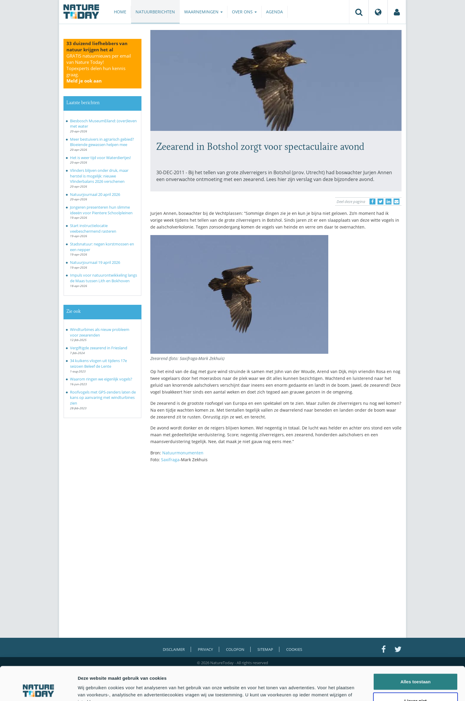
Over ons (244, 12)
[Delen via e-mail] (396, 201)
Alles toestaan (415, 649)
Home (120, 12)
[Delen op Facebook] (372, 201)
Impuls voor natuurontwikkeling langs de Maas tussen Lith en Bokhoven (103, 277)
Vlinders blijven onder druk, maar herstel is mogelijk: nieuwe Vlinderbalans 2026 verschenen (99, 176)
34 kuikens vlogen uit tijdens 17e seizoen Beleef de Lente (98, 363)
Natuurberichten (155, 12)
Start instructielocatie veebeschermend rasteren (93, 228)
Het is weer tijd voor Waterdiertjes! (100, 157)
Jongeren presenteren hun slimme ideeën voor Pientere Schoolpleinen (101, 209)
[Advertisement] (276, 519)
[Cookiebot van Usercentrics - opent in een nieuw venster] (38, 689)
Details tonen (320, 689)
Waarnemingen (203, 12)
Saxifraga (170, 459)
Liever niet (415, 669)
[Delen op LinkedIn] (388, 201)
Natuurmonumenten (182, 453)
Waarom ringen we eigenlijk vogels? (101, 379)
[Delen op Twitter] (380, 201)
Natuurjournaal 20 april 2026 (95, 194)
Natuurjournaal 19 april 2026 (95, 262)
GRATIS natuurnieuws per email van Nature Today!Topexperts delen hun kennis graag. (98, 68)
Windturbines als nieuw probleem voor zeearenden (99, 332)
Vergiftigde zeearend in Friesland (98, 347)
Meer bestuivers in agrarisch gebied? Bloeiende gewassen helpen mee (102, 142)
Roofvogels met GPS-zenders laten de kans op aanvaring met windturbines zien (103, 397)
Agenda (274, 12)
